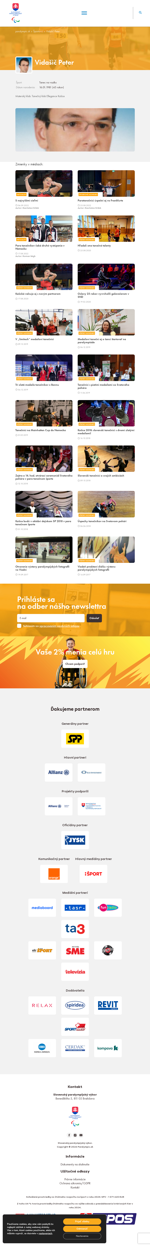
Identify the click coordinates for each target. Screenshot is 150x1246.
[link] (75, 1116)
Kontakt (75, 1187)
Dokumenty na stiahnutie (75, 1164)
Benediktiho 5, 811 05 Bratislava (75, 1098)
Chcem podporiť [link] (75, 664)
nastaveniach (45, 1233)
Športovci (38, 31)
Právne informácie (75, 1179)
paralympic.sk (22, 31)
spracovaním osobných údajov (59, 626)
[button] (140, 13)
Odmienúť (82, 1228)
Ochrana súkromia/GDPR (75, 1183)
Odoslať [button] (94, 618)
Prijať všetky (82, 1221)
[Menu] (84, 13)
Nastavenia (82, 1236)
